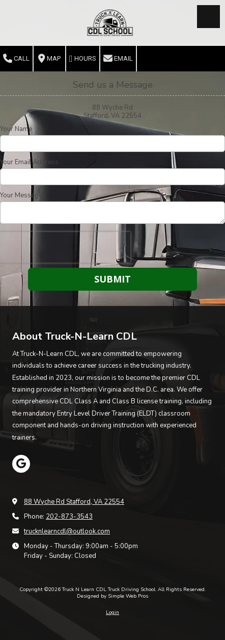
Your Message (21, 195)
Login (112, 612)
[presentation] (65, 247)
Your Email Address (29, 162)
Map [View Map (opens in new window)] (49, 58)
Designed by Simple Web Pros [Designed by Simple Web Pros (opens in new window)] (112, 596)
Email (118, 58)
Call (16, 58)
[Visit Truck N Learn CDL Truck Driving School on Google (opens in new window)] (21, 464)
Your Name (16, 129)
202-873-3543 (69, 516)
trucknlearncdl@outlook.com (67, 531)
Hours (82, 58)
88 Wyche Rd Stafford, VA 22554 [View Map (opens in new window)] (74, 501)
